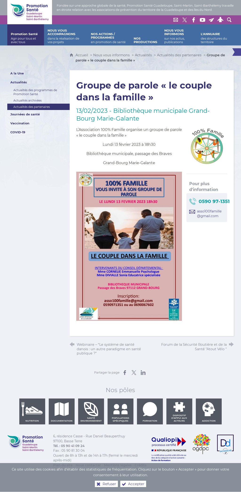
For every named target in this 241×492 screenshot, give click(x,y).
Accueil (82, 55)
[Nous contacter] (175, 19)
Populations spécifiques (120, 412)
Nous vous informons (111, 55)
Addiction (209, 412)
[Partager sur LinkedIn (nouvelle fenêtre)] (143, 373)
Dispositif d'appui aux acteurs (179, 412)
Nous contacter (88, 465)
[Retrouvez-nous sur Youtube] (202, 19)
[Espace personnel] (220, 19)
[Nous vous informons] (179, 34)
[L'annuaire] (215, 34)
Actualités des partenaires (179, 55)
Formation (150, 412)
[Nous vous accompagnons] (65, 34)
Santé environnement (91, 412)
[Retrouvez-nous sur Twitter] (184, 19)
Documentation (61, 412)
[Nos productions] (145, 34)
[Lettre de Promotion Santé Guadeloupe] (211, 19)
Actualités (143, 55)
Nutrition (32, 412)
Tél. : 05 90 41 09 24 (68, 446)
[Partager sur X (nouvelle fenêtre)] (134, 373)
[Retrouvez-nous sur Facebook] (193, 19)
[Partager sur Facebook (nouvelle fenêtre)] (125, 373)
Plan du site (62, 465)
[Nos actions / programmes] (108, 34)
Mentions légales (118, 465)
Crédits (140, 465)
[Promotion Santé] (25, 34)
